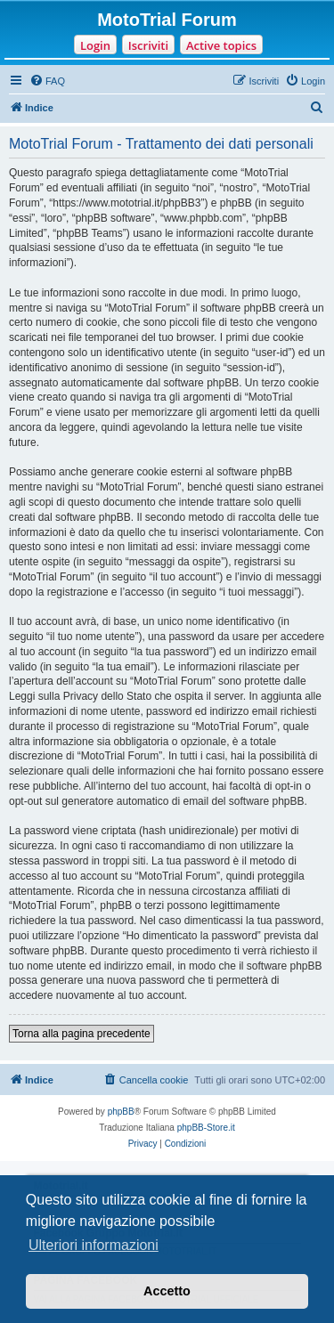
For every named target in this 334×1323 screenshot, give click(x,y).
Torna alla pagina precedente (81, 1033)
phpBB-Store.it (206, 1127)
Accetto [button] (167, 1291)
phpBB (121, 1111)
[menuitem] (47, 81)
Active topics (221, 45)
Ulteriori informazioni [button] (94, 1245)
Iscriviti (148, 45)
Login (95, 45)
